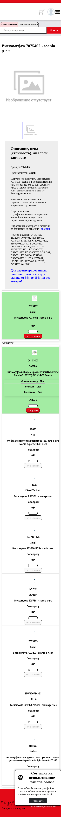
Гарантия (45, 228)
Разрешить (38, 801)
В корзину (33, 410)
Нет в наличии (33, 336)
